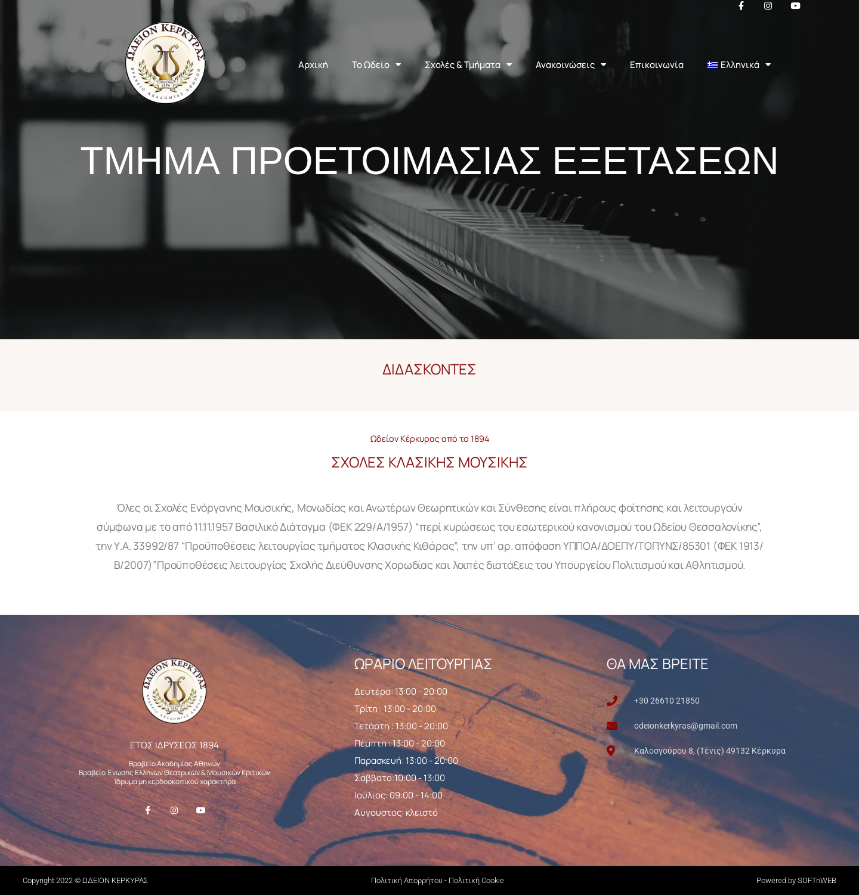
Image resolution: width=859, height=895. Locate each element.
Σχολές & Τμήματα (468, 64)
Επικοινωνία (657, 64)
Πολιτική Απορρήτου (407, 880)
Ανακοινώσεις (571, 64)
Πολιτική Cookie (476, 880)
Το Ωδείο (376, 64)
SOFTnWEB (817, 880)
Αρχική (313, 64)
